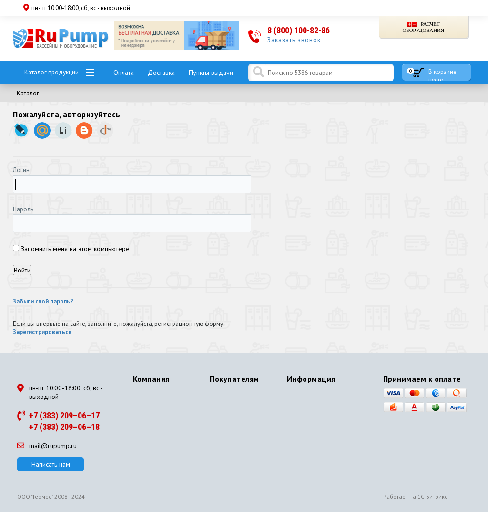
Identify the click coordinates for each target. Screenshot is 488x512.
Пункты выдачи (211, 72)
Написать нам (50, 464)
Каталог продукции (51, 72)
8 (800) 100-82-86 (298, 30)
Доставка (161, 72)
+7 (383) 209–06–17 (64, 415)
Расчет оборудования (423, 27)
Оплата (123, 72)
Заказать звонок (294, 39)
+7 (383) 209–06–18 (64, 427)
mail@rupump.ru (47, 445)
